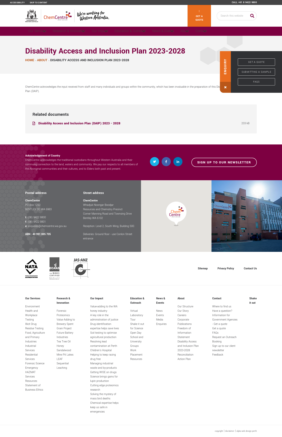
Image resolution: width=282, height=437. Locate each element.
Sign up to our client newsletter (223, 348)
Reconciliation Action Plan (185, 357)
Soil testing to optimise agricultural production (103, 335)
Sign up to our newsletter (224, 162)
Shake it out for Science (137, 326)
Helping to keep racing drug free (103, 357)
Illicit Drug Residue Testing (34, 326)
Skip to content (38, 3)
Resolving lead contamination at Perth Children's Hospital (103, 346)
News (159, 311)
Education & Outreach (146, 31)
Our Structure (185, 306)
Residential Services (31, 357)
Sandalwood (64, 350)
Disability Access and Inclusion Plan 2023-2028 (188, 346)
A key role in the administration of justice (104, 317)
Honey (60, 346)
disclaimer (229, 431)
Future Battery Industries (65, 335)
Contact (235, 31)
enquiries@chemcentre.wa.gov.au (47, 226)
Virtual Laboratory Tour (136, 315)
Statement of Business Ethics (34, 387)
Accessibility (17, 3)
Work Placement (136, 352)
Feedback (217, 355)
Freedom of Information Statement (184, 333)
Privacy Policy (226, 268)
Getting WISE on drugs (103, 372)
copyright (219, 431)
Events (160, 315)
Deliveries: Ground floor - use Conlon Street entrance (107, 236)
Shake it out (253, 301)
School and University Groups (136, 341)
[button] (225, 72)
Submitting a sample (256, 72)
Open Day (135, 333)
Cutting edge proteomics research (104, 387)
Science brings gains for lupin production (104, 379)
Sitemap (203, 268)
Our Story (183, 311)
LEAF (60, 359)
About (212, 31)
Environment (32, 306)
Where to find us (221, 306)
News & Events (184, 31)
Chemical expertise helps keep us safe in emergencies (104, 407)
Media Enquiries (161, 322)
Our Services (39, 31)
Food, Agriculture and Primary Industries (35, 337)
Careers (182, 315)
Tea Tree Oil (63, 342)
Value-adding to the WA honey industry (103, 309)
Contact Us (250, 268)
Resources (31, 381)
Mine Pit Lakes (65, 355)
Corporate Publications (185, 322)
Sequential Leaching (63, 366)
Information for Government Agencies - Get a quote (224, 319)
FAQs (256, 81)
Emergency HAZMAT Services (31, 372)
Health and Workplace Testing (31, 315)
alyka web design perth (247, 431)
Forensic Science (34, 363)
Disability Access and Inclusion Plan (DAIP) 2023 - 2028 (79, 123)
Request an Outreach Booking (224, 339)
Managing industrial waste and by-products (103, 366)
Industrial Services (30, 348)
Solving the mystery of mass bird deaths (103, 396)
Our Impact (111, 31)
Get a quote (199, 16)
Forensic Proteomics (63, 313)
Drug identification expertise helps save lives (104, 326)
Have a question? (222, 311)
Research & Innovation (75, 31)
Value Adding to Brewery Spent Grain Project (66, 324)
